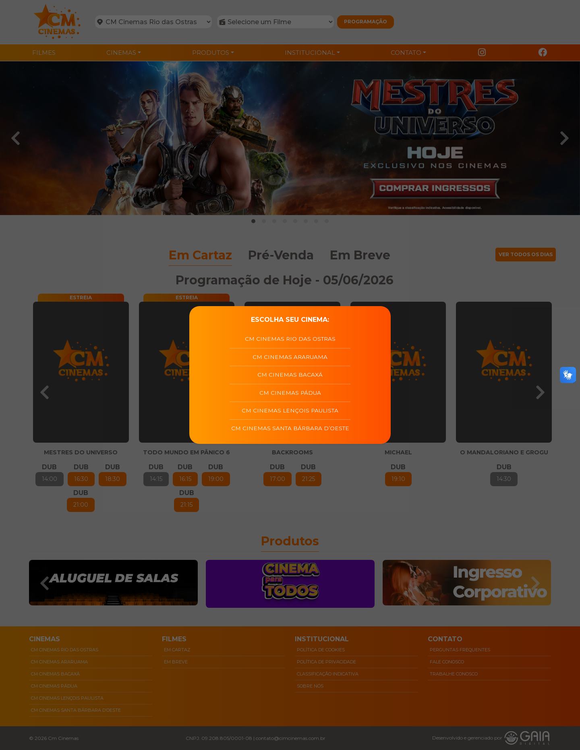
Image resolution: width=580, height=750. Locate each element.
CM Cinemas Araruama (290, 357)
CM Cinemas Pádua (290, 393)
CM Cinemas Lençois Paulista (290, 410)
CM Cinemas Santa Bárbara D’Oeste (290, 428)
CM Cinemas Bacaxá (290, 374)
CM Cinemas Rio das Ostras (290, 339)
